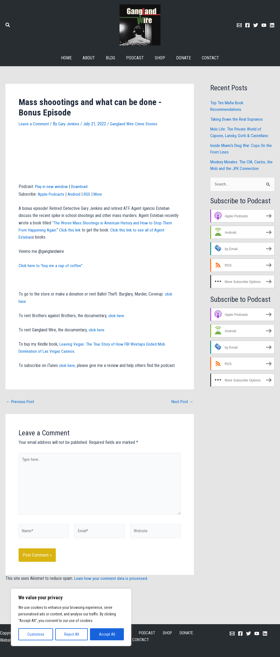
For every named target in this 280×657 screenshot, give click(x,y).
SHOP (153, 633)
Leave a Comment (34, 123)
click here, (68, 365)
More (99, 194)
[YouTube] (256, 633)
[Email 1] (239, 25)
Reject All (71, 634)
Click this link (71, 230)
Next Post (181, 402)
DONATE (170, 633)
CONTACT (190, 633)
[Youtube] (263, 25)
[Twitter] (255, 25)
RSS (88, 194)
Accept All (107, 634)
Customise (35, 634)
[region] (71, 617)
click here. (117, 315)
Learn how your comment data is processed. (112, 581)
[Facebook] (247, 25)
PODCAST (135, 633)
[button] (7, 25)
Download (80, 186)
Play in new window (52, 186)
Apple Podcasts (51, 194)
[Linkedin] (272, 25)
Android (74, 194)
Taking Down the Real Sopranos (237, 119)
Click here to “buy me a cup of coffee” (51, 265)
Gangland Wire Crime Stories (135, 123)
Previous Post (21, 402)
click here (96, 329)
